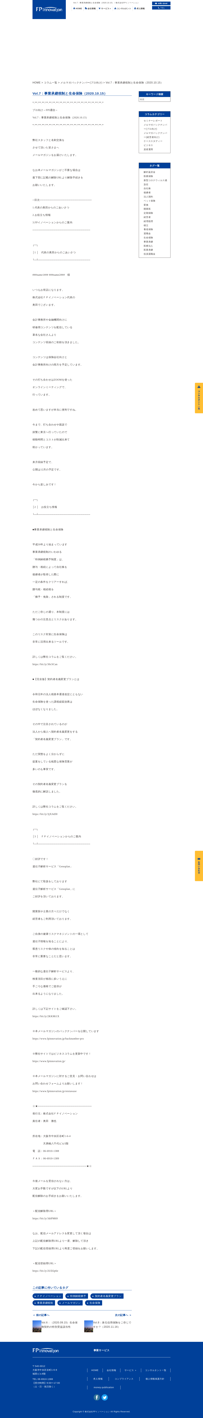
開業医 (147, 209)
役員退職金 (149, 254)
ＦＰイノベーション (49, 1296)
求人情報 (139, 8)
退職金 (147, 233)
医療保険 (148, 176)
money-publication (104, 1387)
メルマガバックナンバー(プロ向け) (81, 82)
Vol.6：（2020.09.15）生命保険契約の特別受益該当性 (59, 1324)
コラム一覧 (50, 82)
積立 (146, 225)
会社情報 (90, 8)
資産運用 (148, 149)
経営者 (147, 217)
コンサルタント (122, 8)
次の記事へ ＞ (123, 1315)
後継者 (147, 192)
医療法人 (148, 246)
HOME (77, 8)
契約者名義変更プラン (108, 1296)
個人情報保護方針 (155, 1379)
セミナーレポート (153, 120)
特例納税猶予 (78, 1296)
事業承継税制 (45, 1303)
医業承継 (148, 250)
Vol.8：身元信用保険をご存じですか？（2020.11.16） (112, 1324)
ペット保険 (149, 200)
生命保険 (95, 1303)
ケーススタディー (153, 141)
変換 (146, 205)
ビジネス (148, 145)
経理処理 (148, 221)
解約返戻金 (149, 172)
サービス (105, 8)
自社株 (147, 188)
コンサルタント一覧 (155, 1370)
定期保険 (148, 213)
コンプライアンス (124, 1379)
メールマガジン (71, 1303)
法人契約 (148, 196)
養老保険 (148, 229)
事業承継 (148, 241)
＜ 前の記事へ (41, 1315)
